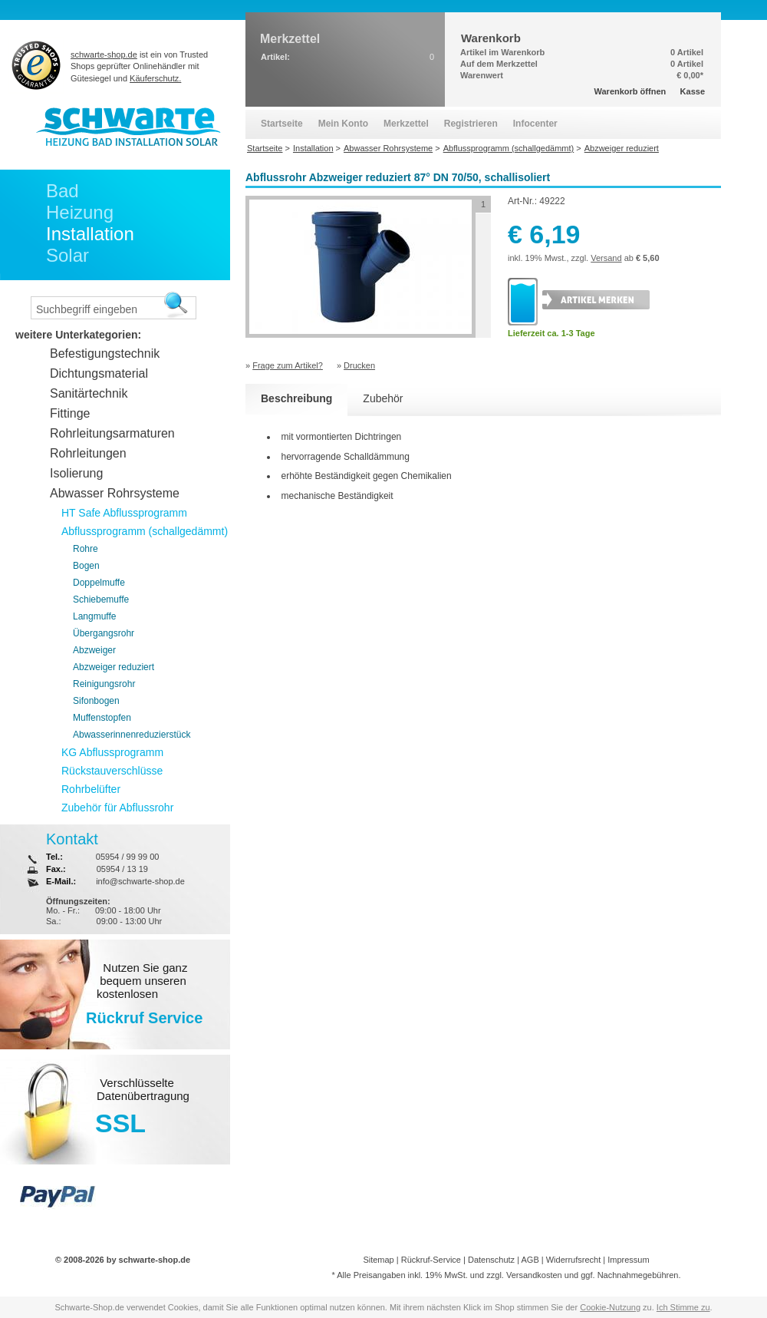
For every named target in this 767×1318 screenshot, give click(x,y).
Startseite (282, 123)
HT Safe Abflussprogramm (124, 513)
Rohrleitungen (88, 453)
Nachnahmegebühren (638, 1275)
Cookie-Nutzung (610, 1307)
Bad (62, 190)
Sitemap (378, 1259)
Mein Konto (343, 123)
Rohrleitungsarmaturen (112, 433)
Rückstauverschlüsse (112, 771)
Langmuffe (95, 616)
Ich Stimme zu (683, 1307)
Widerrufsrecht (573, 1259)
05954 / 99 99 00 (128, 856)
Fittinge (70, 413)
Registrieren (471, 123)
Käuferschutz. (155, 78)
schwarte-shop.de (104, 54)
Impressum (628, 1259)
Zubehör (383, 398)
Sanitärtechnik (88, 393)
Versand (606, 258)
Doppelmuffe (99, 582)
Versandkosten (534, 1275)
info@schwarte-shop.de (140, 881)
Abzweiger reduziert (113, 667)
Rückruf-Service (431, 1259)
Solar (67, 255)
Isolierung (76, 473)
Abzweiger (94, 650)
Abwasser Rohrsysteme (114, 493)
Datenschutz (491, 1259)
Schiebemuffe (101, 599)
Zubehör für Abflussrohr (117, 807)
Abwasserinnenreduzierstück (131, 734)
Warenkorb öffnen (630, 91)
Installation (90, 233)
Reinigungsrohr (104, 684)
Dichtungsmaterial (99, 373)
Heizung (80, 212)
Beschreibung (296, 398)
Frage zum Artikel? (287, 365)
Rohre (85, 548)
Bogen (86, 565)
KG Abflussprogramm (112, 752)
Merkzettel (406, 123)
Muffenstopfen (102, 717)
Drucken (359, 365)
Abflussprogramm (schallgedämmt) (144, 531)
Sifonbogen (96, 700)
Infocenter (535, 123)
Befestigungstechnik (105, 353)
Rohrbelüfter (90, 789)
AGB (529, 1259)
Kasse (692, 91)
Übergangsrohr (103, 633)
